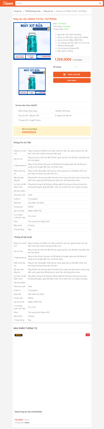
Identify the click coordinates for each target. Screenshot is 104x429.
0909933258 (29, 132)
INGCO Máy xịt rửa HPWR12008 (28, 412)
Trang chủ (17, 11)
